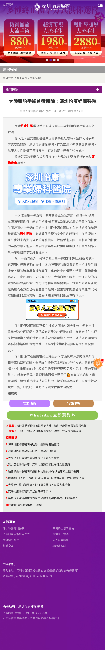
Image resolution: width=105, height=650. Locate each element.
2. (7, 451)
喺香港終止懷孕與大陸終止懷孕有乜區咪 (32, 451)
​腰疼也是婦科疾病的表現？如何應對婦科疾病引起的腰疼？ (43, 498)
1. (7, 444)
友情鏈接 (9, 521)
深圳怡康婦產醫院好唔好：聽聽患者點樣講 (33, 444)
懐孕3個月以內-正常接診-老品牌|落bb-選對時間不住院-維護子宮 (46, 478)
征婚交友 (8, 545)
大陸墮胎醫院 (11, 540)
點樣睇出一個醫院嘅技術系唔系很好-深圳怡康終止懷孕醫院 (43, 471)
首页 (24, 78)
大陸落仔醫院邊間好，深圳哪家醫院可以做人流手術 (39, 484)
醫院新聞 (35, 78)
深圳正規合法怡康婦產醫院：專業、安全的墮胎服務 (50, 431)
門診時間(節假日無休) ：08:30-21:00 (25, 612)
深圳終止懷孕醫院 (63, 528)
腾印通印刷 (59, 545)
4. (7, 464)
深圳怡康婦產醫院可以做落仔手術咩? (30, 491)
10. (7, 505)
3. (7, 457)
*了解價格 (73, 403)
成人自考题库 (60, 540)
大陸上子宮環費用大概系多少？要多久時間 (33, 457)
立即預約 (8, 4)
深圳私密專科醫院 (13, 528)
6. (7, 478)
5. (7, 471)
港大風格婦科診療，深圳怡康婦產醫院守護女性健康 (39, 464)
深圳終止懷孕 (60, 534)
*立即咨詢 (29, 403)
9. (7, 498)
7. (7, 484)
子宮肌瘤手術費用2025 (16, 534)
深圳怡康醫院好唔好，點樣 (25, 505)
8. (7, 491)
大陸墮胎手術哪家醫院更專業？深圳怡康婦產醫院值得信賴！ (53, 425)
